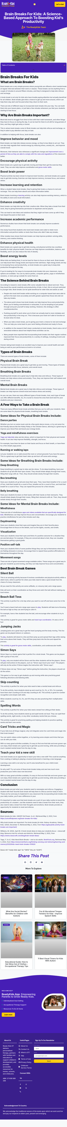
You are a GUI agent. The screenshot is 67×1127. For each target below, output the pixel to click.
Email (35, 1053)
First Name (37, 1045)
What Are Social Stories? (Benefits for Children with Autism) (16, 913)
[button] (64, 65)
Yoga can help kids (7, 437)
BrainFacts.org (49, 840)
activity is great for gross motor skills (17, 645)
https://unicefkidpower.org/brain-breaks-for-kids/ (18, 818)
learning (21, 195)
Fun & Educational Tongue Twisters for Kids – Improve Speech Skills (50, 913)
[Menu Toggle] (34, 4)
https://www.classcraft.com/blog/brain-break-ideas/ (19, 836)
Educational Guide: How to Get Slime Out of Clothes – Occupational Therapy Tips (16, 964)
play (39, 607)
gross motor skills (44, 167)
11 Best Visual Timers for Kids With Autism (50, 960)
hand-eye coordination (43, 620)
